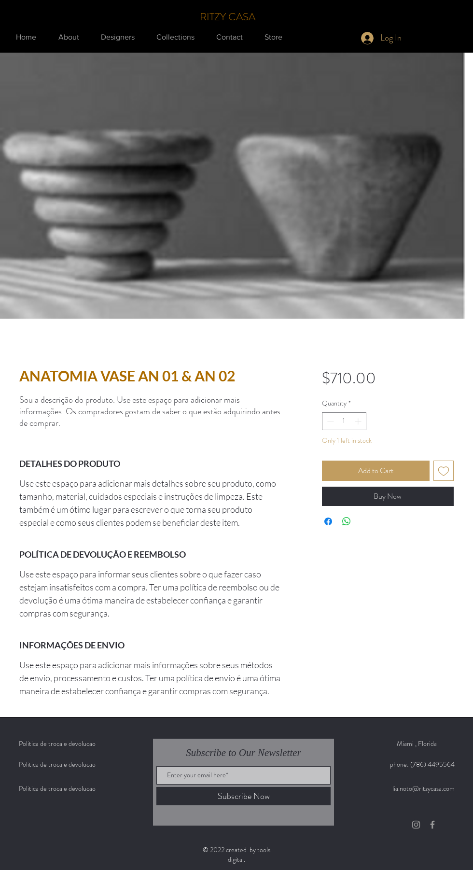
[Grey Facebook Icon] (432, 824)
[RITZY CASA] (228, 17)
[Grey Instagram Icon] (416, 824)
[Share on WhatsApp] (346, 521)
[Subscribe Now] (243, 796)
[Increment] (359, 421)
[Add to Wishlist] (443, 471)
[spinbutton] (344, 421)
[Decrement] (329, 421)
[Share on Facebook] (328, 521)
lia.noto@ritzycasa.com (423, 788)
